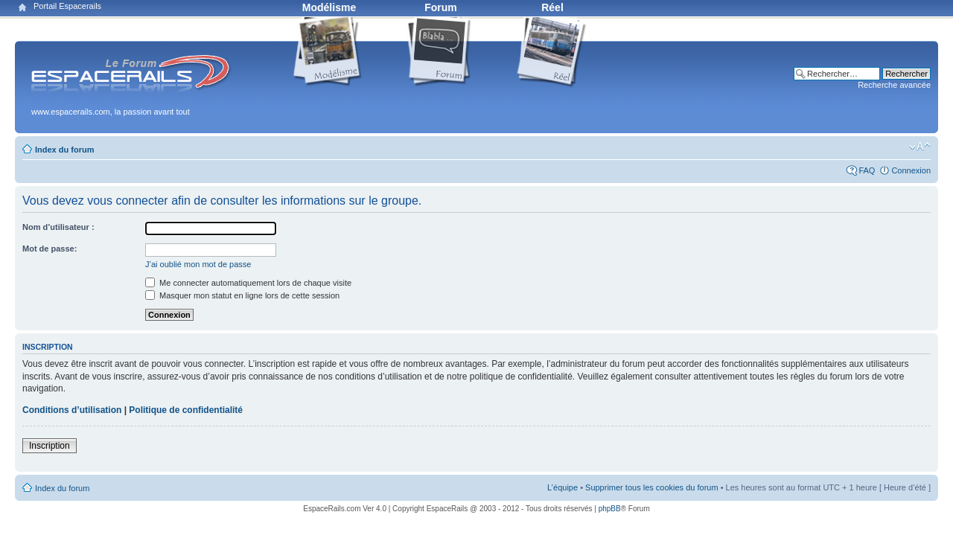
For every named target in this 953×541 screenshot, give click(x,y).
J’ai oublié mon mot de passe (198, 264)
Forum (440, 7)
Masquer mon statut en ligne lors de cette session (242, 295)
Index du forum (64, 149)
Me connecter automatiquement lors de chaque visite (248, 282)
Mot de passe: (49, 248)
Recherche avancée (894, 84)
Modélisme (329, 7)
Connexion (911, 170)
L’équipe (562, 487)
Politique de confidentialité (186, 410)
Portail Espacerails (67, 5)
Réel (552, 7)
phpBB (610, 509)
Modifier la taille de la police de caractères (920, 146)
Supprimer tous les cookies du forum (651, 487)
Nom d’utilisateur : (58, 227)
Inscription (49, 446)
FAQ (866, 170)
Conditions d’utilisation (71, 410)
